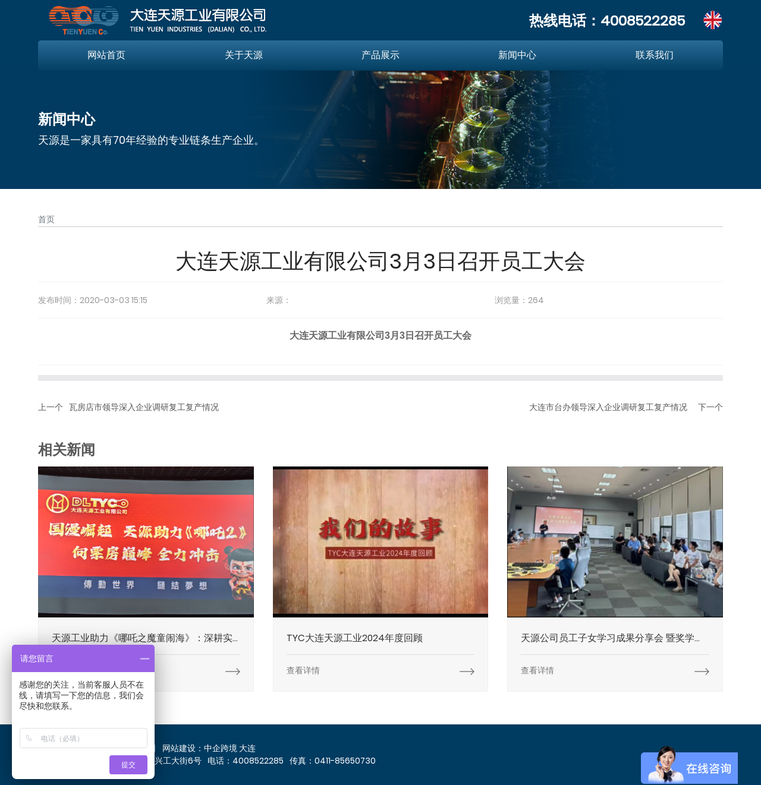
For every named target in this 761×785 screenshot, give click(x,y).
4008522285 (642, 20)
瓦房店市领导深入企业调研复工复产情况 (144, 407)
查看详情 (303, 670)
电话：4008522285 (245, 761)
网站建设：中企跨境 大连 (209, 748)
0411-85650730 (345, 761)
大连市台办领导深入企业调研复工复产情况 (608, 407)
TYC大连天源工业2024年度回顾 (355, 638)
